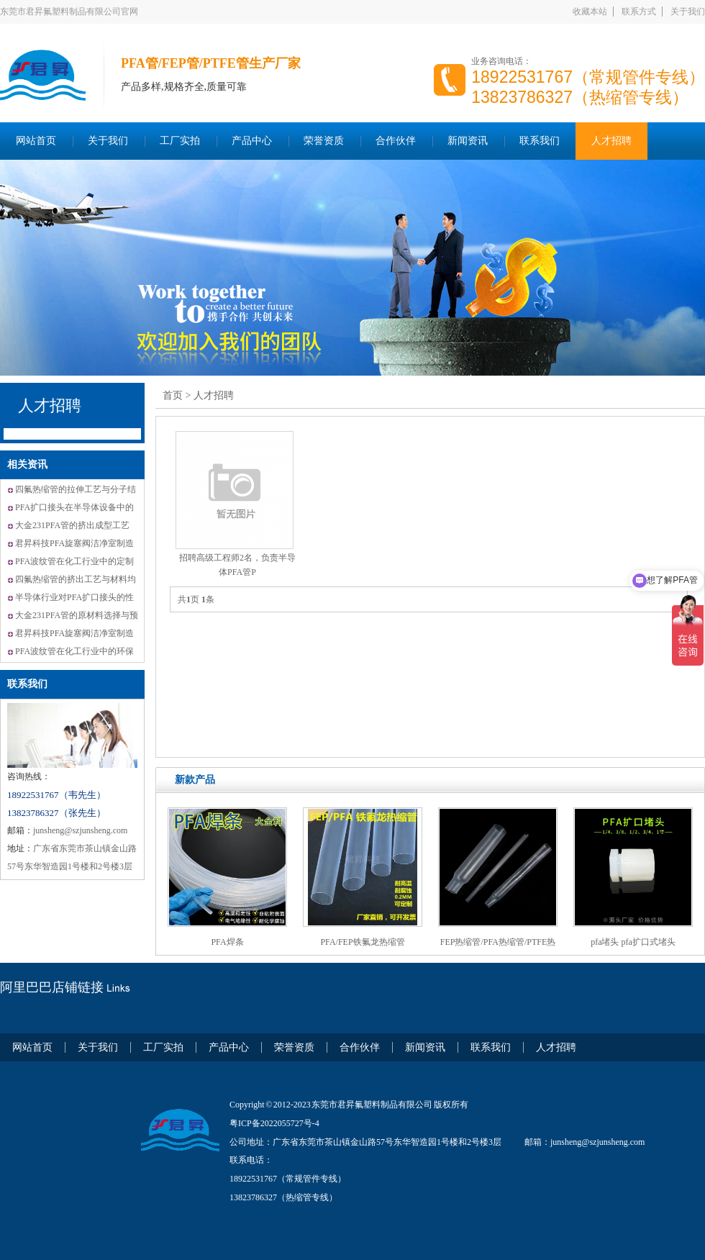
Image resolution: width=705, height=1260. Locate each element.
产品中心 (252, 140)
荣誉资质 (324, 140)
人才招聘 (611, 140)
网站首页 (36, 140)
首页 (173, 395)
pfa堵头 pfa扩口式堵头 (633, 942)
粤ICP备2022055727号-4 (274, 1123)
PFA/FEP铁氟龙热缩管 (362, 942)
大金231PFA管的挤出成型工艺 (72, 525)
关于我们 (687, 11)
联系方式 (639, 11)
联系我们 (539, 140)
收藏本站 (590, 11)
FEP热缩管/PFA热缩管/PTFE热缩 (497, 947)
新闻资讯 (467, 140)
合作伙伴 (396, 140)
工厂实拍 (180, 140)
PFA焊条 (227, 942)
